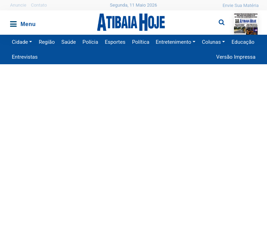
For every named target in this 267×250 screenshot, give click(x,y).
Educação (243, 42)
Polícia (90, 42)
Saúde (69, 42)
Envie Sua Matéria (240, 5)
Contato (39, 5)
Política (140, 42)
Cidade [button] (20, 42)
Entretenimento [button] (173, 42)
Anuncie (18, 5)
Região (47, 42)
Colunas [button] (211, 42)
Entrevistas (25, 57)
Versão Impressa (236, 57)
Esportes (115, 42)
